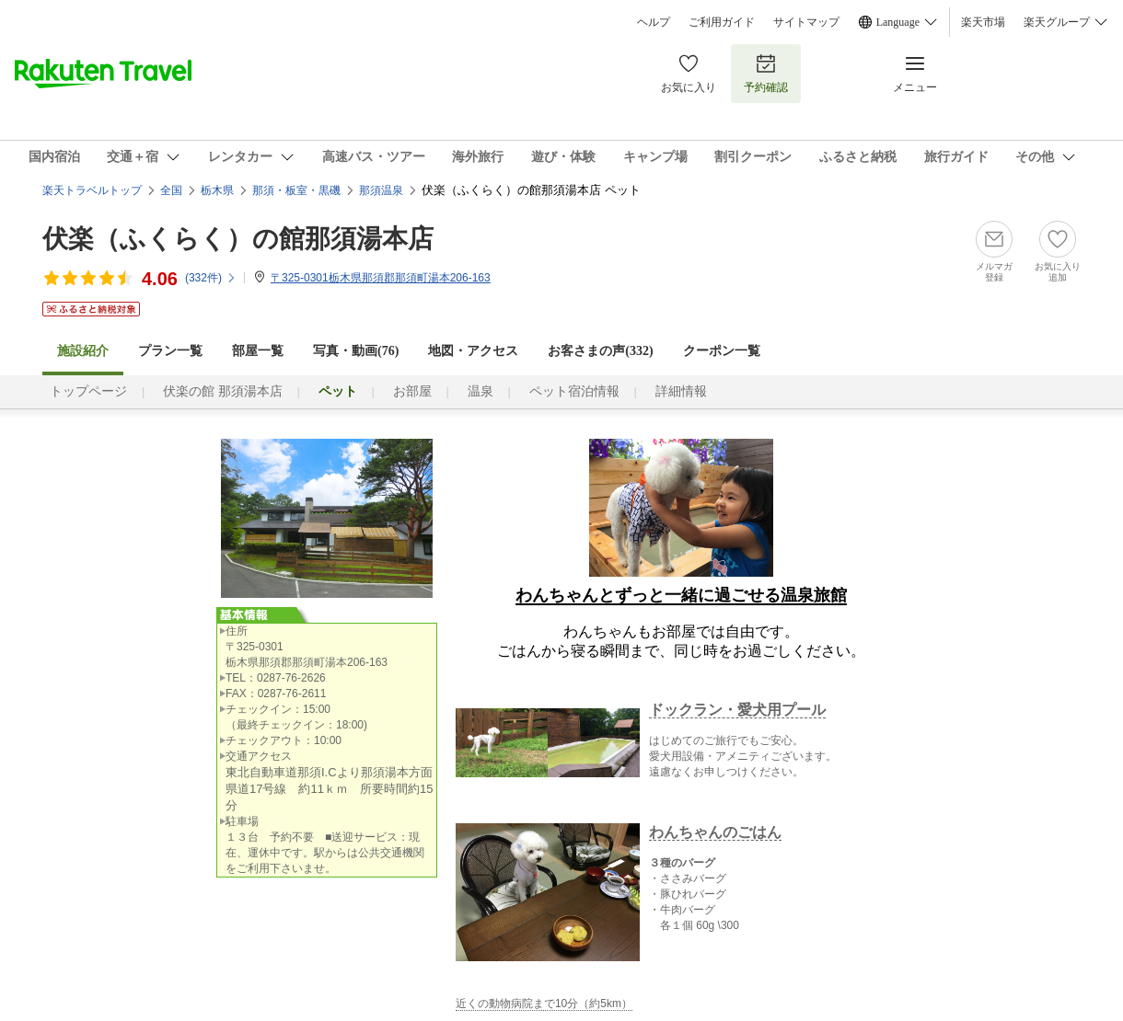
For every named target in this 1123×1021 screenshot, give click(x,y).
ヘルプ (653, 22)
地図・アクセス (473, 351)
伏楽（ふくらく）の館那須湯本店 (238, 238)
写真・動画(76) (356, 351)
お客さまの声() (600, 351)
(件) (211, 277)
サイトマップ (806, 22)
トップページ (88, 391)
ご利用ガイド (722, 22)
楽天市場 (983, 22)
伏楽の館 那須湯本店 (223, 391)
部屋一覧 (258, 351)
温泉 (480, 391)
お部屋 (412, 391)
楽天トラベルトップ (92, 190)
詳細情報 (681, 391)
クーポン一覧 (721, 351)
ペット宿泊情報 (574, 391)
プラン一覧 (170, 351)
